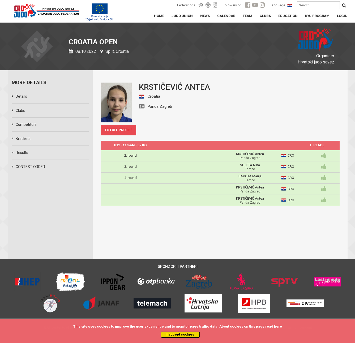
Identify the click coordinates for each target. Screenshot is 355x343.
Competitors (26, 124)
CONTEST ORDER (30, 167)
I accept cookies (180, 334)
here (278, 326)
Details (21, 96)
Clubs (20, 110)
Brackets (23, 138)
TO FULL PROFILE (118, 130)
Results (22, 153)
